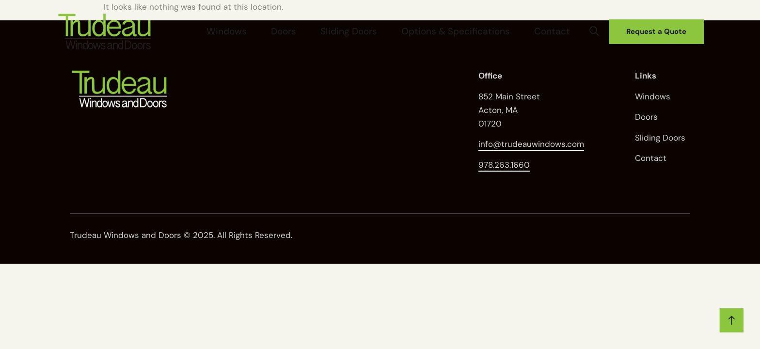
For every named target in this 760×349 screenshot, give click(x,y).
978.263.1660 (504, 164)
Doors (347, 31)
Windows (306, 31)
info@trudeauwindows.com (531, 144)
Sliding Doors (396, 31)
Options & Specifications (484, 31)
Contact (560, 31)
